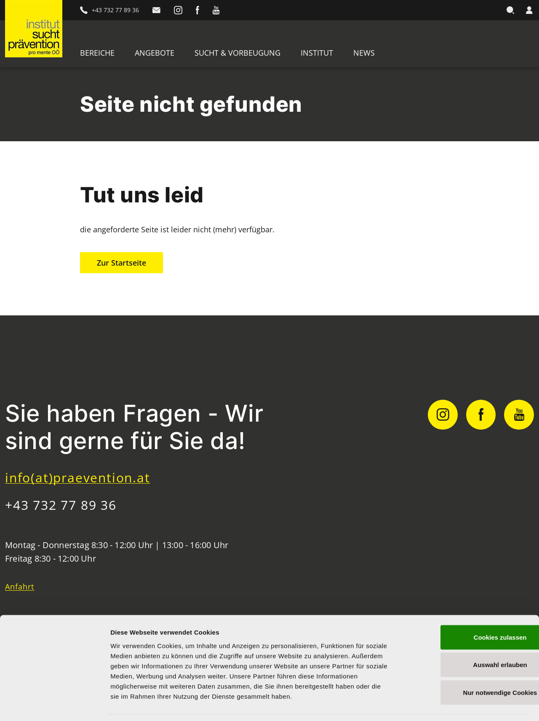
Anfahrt (20, 586)
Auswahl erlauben (469, 638)
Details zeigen (448, 704)
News (364, 53)
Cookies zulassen (468, 610)
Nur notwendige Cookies (469, 665)
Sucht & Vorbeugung (237, 53)
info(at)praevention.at (77, 477)
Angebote (154, 53)
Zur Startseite (121, 263)
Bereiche (97, 53)
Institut (317, 53)
